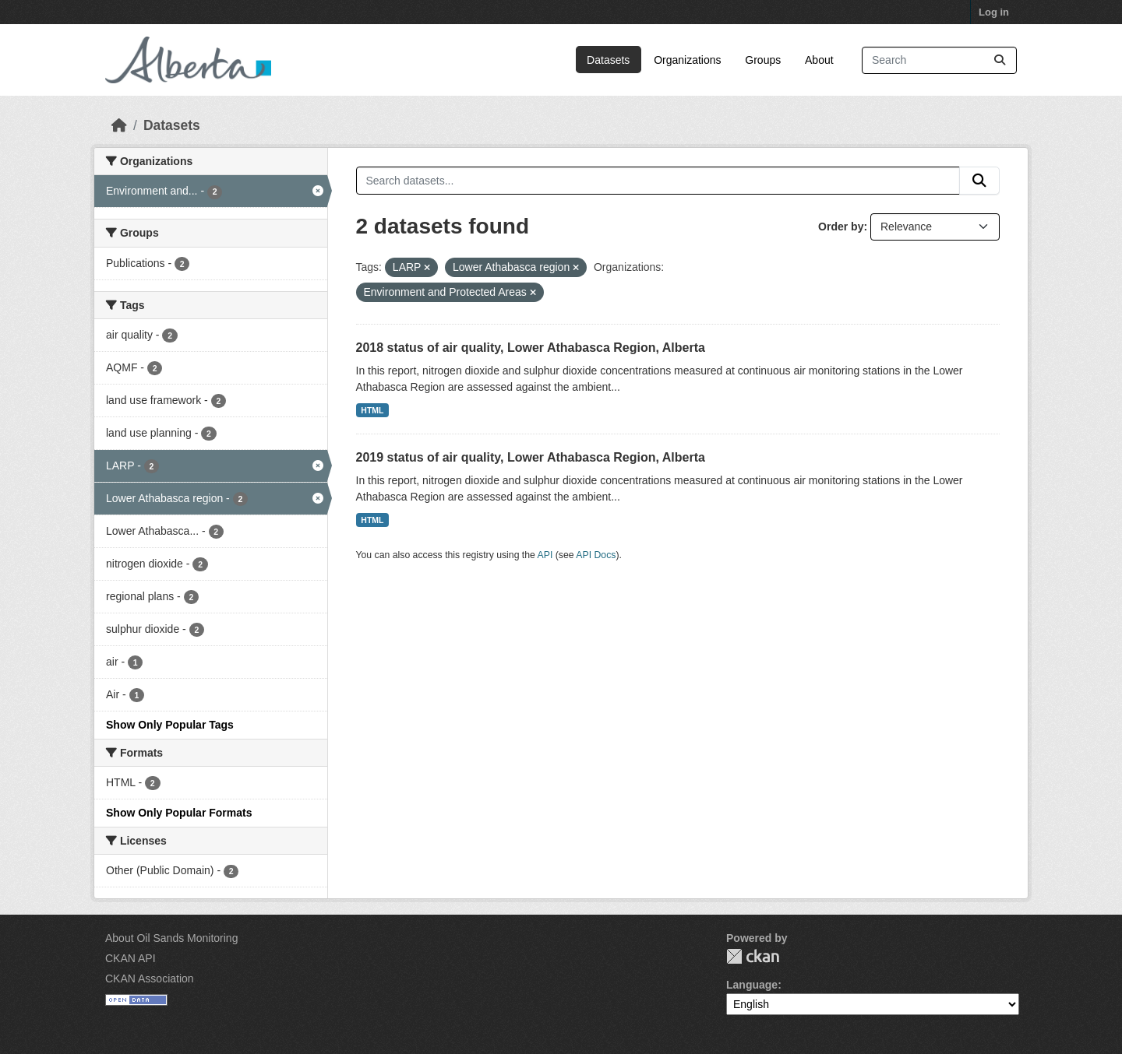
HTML (372, 410)
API (545, 555)
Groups (763, 60)
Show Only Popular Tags (170, 724)
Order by (840, 226)
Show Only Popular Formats (179, 812)
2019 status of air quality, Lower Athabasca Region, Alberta (530, 457)
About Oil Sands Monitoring (171, 938)
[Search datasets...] (939, 60)
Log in (994, 12)
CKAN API (130, 958)
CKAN (752, 956)
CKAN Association (149, 978)
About (819, 60)
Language (752, 984)
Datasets (608, 60)
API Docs (596, 555)
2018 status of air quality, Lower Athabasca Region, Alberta (530, 347)
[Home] (119, 125)
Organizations (687, 60)
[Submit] (999, 60)
